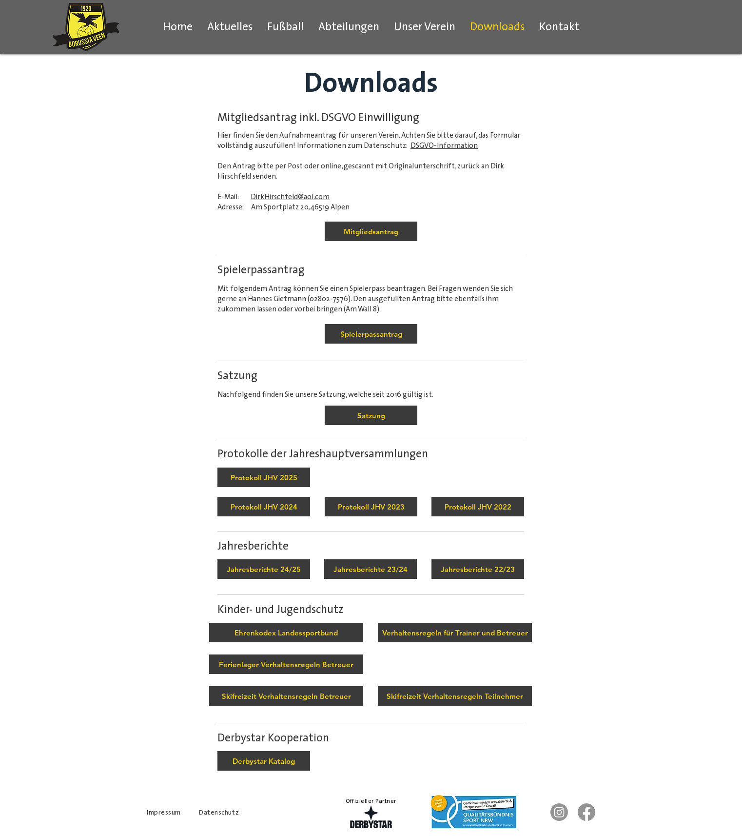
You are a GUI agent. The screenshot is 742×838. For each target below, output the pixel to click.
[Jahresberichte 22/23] (477, 569)
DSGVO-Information (444, 145)
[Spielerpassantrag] (371, 334)
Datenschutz (219, 812)
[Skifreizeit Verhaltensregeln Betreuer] (286, 696)
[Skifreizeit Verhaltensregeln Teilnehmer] (455, 696)
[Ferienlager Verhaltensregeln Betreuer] (286, 664)
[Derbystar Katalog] (263, 761)
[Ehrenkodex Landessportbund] (286, 632)
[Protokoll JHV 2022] (477, 506)
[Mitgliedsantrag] (371, 231)
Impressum (164, 812)
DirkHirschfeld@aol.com (290, 196)
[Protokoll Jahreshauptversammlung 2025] (263, 477)
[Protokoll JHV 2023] (371, 506)
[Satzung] (371, 415)
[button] (285, 26)
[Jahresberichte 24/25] (263, 569)
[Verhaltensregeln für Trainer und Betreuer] (455, 632)
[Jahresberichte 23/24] (370, 569)
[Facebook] (586, 812)
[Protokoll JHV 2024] (263, 506)
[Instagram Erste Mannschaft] (559, 812)
